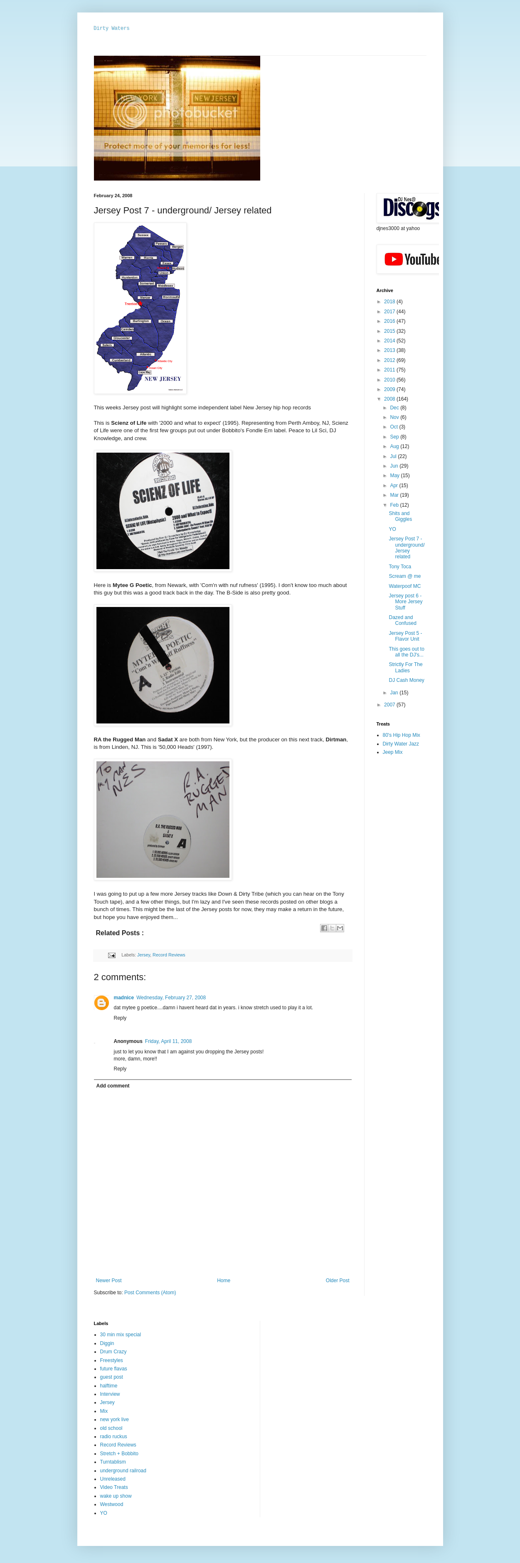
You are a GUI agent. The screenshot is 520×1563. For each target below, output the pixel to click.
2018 (390, 302)
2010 (390, 380)
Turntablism (113, 1462)
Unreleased (113, 1479)
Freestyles (111, 1360)
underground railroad (123, 1471)
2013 (390, 350)
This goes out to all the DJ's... (406, 652)
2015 (390, 331)
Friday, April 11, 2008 (168, 1041)
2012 (390, 360)
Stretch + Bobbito (119, 1453)
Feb (395, 505)
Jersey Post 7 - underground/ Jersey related (406, 548)
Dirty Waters (112, 29)
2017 (390, 312)
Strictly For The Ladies (405, 667)
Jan (394, 693)
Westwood (111, 1504)
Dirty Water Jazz (401, 744)
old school (111, 1428)
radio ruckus (113, 1436)
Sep (395, 437)
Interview (110, 1394)
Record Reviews (169, 954)
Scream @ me (405, 576)
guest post (111, 1377)
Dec (395, 408)
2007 (390, 705)
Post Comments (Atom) (150, 1292)
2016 (390, 321)
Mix (104, 1411)
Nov (395, 417)
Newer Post (109, 1280)
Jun (394, 466)
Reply (120, 1018)
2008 (390, 399)
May (395, 475)
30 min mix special (120, 1335)
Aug (395, 446)
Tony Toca (400, 567)
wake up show (116, 1496)
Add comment (113, 1086)
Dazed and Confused (402, 620)
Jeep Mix (393, 752)
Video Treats (114, 1487)
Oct (394, 427)
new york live (114, 1419)
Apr (394, 485)
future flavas (113, 1369)
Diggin (107, 1343)
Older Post (338, 1280)
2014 (390, 341)
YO (392, 529)
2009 (390, 389)
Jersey (143, 954)
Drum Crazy (113, 1352)
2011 (390, 370)
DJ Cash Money (406, 680)
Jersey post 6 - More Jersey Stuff (405, 602)
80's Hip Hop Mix (401, 735)
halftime (109, 1386)
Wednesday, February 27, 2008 (171, 998)
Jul (394, 456)
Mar (395, 495)
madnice (124, 998)
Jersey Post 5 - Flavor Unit (405, 636)
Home (223, 1280)
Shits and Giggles (400, 516)
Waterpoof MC (405, 586)
